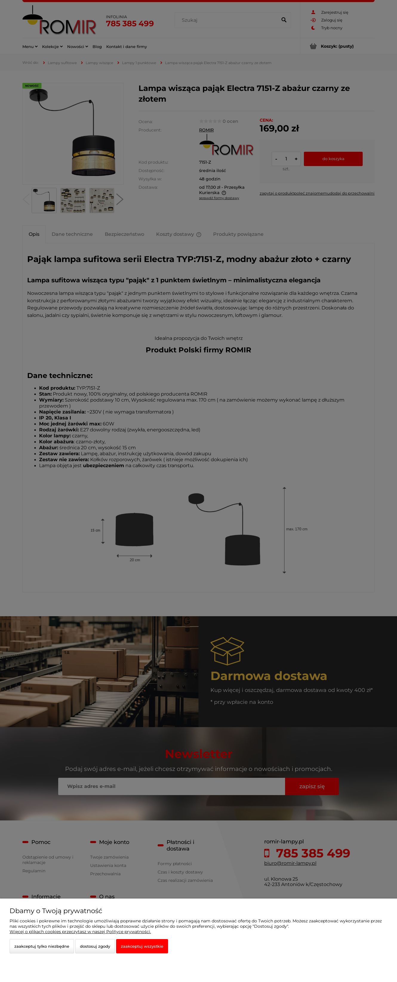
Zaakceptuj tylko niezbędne (41, 946)
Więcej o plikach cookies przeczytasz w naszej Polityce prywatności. (80, 931)
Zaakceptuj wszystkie (142, 946)
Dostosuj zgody (95, 946)
